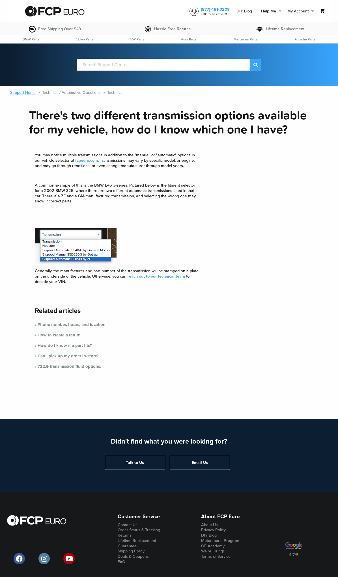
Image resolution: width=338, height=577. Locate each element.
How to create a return (59, 335)
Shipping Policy (131, 551)
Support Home (23, 92)
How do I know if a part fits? (65, 345)
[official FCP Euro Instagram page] (44, 558)
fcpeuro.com (86, 160)
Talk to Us (135, 462)
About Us (209, 524)
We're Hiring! (212, 551)
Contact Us (127, 524)
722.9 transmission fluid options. (69, 366)
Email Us (200, 462)
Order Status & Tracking (139, 530)
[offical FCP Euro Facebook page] (19, 558)
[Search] (163, 65)
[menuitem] (244, 11)
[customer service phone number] (208, 11)
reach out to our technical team (155, 276)
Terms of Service (216, 556)
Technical (115, 92)
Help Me (268, 11)
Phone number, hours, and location (72, 324)
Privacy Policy (213, 530)
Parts (31, 39)
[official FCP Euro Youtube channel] (69, 558)
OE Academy (213, 546)
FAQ (121, 561)
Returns (125, 535)
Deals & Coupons (133, 556)
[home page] (55, 11)
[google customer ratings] (293, 547)
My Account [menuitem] (298, 11)
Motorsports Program (220, 540)
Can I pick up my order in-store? (68, 355)
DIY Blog (244, 11)
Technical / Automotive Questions (71, 92)
